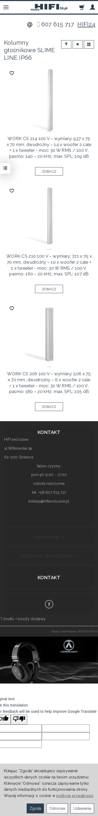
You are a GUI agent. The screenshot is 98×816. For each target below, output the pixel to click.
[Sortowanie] (78, 44)
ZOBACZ (49, 171)
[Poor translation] (19, 719)
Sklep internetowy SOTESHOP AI (74, 631)
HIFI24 (86, 24)
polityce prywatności (74, 796)
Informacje (48, 537)
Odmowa (57, 808)
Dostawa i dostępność (49, 555)
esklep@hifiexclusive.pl (48, 501)
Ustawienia (82, 808)
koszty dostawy (31, 619)
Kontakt (49, 577)
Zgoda (35, 808)
